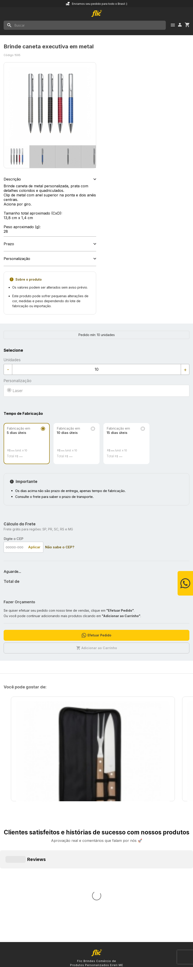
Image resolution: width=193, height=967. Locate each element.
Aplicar (34, 547)
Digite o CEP (13, 539)
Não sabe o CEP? (59, 547)
